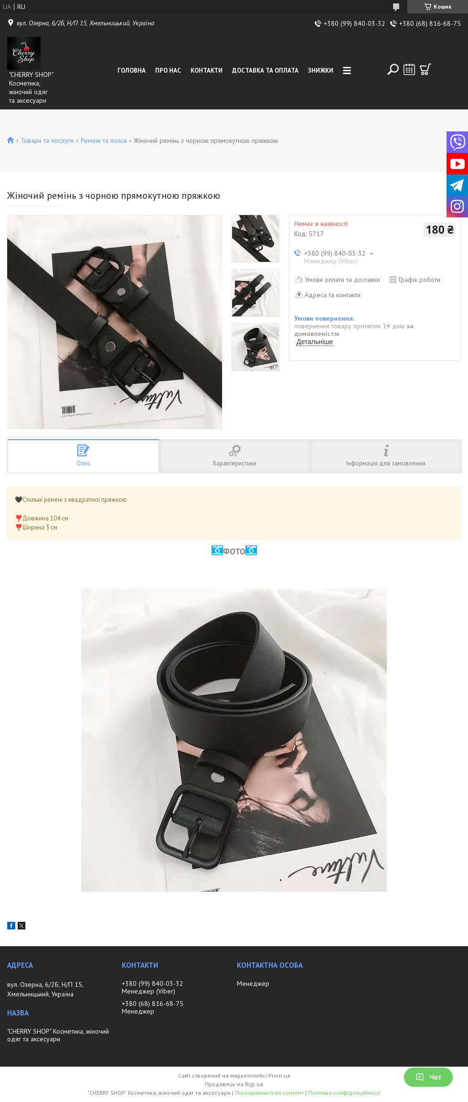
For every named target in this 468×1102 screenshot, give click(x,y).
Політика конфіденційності (344, 1092)
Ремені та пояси (104, 140)
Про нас (168, 70)
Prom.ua (279, 1075)
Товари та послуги (47, 140)
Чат (428, 1077)
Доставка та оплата (265, 70)
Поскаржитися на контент (269, 1092)
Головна (131, 70)
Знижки (320, 70)
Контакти (207, 70)
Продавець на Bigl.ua (234, 1084)
